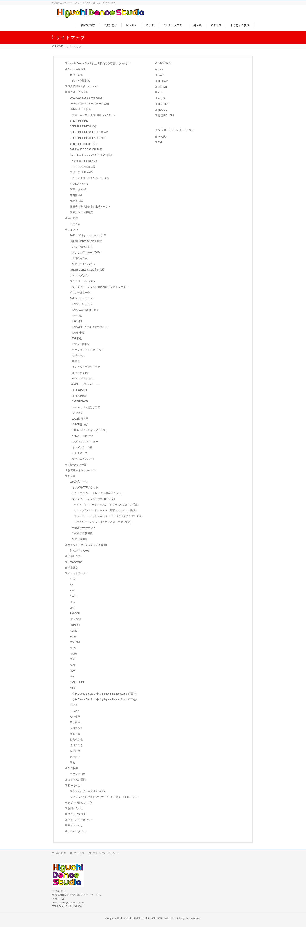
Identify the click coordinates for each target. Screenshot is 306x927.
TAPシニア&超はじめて (85, 309)
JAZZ (161, 75)
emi (72, 607)
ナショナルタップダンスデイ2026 (89, 178)
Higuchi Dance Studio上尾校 (86, 241)
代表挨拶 (73, 768)
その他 (162, 136)
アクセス (75, 223)
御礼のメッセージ (80, 550)
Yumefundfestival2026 (86, 160)
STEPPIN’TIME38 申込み (84, 143)
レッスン (73, 229)
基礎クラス (78, 355)
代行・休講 (76, 74)
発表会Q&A (76, 200)
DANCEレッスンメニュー (84, 384)
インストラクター (78, 573)
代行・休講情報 (77, 69)
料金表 (71, 476)
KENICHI (75, 630)
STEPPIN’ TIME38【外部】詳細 (88, 137)
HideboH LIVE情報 (80, 109)
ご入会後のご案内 (82, 246)
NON (73, 670)
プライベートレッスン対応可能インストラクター (100, 286)
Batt (72, 590)
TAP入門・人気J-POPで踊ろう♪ (90, 327)
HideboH (75, 625)
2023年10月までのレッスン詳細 (88, 235)
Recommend (75, 561)
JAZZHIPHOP (80, 401)
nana (73, 665)
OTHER (162, 86)
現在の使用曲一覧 (80, 292)
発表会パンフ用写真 (81, 212)
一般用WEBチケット (84, 527)
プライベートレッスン (82, 281)
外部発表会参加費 (82, 533)
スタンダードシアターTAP (87, 349)
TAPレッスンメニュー (82, 298)
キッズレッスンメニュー (84, 441)
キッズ (162, 98)
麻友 (72, 762)
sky (72, 676)
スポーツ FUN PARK (82, 172)
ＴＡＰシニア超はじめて (86, 367)
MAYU (73, 653)
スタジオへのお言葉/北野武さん (88, 791)
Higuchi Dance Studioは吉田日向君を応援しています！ (99, 63)
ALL (160, 92)
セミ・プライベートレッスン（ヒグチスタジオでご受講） (107, 504)
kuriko (73, 636)
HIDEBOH (164, 104)
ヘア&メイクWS (79, 183)
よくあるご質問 (77, 779)
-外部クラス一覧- (77, 464)
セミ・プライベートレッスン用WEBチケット (98, 493)
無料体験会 (76, 195)
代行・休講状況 (81, 80)
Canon (73, 596)
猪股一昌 (75, 733)
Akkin (73, 579)
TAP (160, 69)
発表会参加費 (79, 539)
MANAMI (75, 642)
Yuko (73, 688)
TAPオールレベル (82, 304)
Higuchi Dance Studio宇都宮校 (87, 269)
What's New (162, 62)
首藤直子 (75, 756)
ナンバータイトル (78, 831)
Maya (73, 647)
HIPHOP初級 (79, 395)
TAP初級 (77, 338)
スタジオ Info (77, 773)
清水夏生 (75, 722)
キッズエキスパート (83, 458)
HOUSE (162, 109)
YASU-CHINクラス (83, 435)
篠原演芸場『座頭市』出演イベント (90, 206)
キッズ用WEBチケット (85, 487)
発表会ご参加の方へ (83, 264)
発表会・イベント (78, 92)
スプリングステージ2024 (86, 252)
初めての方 (74, 785)
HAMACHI (76, 619)
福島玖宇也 (76, 739)
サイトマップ (75, 825)
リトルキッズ (79, 453)
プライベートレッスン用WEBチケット (94, 498)
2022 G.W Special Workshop (86, 97)
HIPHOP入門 (79, 390)
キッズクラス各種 (82, 447)
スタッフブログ (77, 814)
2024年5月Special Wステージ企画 (89, 103)
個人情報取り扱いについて (83, 86)
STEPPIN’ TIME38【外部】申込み (89, 132)
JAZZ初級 (77, 413)
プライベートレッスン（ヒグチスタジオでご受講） (103, 521)
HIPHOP (163, 81)
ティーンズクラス (80, 275)
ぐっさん (75, 710)
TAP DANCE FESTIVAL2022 (86, 149)
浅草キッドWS (78, 189)
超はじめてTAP (80, 372)
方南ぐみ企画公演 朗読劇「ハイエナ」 (94, 115)
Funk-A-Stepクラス (83, 378)
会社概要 (73, 218)
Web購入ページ (79, 481)
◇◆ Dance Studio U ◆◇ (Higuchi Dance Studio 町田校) (104, 693)
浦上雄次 (73, 567)
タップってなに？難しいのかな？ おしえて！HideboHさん (104, 796)
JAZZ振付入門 (80, 418)
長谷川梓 (75, 751)
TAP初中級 (78, 332)
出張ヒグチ (74, 556)
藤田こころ (76, 745)
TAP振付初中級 (80, 344)
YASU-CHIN (77, 682)
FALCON (75, 613)
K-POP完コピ (80, 424)
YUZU (73, 705)
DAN (72, 602)
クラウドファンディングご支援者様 (88, 544)
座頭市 (76, 361)
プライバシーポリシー (80, 819)
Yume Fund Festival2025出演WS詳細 (91, 155)
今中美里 (75, 716)
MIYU (73, 659)
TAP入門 (77, 321)
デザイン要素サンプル (80, 802)
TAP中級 (77, 315)
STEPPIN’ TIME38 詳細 (83, 126)
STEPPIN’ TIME (79, 120)
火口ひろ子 (76, 728)
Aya (72, 584)
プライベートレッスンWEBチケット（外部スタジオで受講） (109, 516)
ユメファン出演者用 (83, 166)
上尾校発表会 (79, 258)
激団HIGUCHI (166, 115)
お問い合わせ (75, 808)
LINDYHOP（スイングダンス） (90, 430)
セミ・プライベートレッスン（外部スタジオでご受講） (106, 510)
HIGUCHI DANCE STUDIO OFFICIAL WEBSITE (148, 918)
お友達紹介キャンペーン (82, 470)
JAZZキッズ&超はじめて (86, 407)
